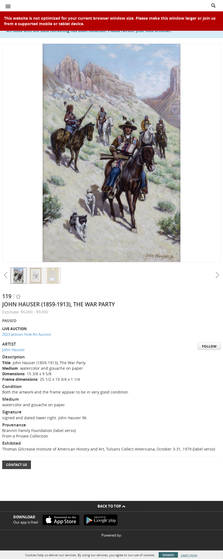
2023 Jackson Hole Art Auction (26, 334)
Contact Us (16, 464)
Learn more (189, 555)
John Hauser (13, 349)
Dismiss (168, 555)
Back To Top (111, 506)
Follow (209, 346)
